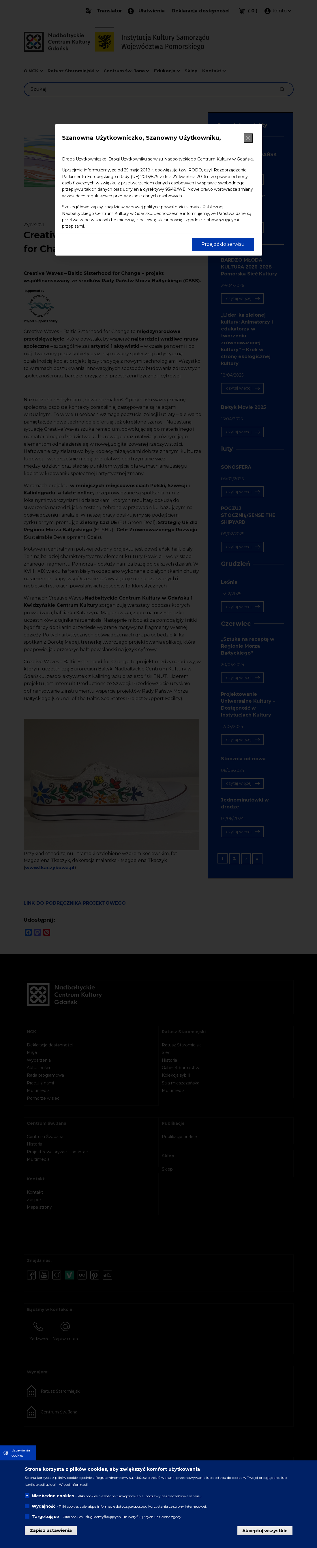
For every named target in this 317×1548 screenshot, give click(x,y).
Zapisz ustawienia (51, 1530)
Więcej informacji (73, 1484)
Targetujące (45, 1516)
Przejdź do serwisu (223, 244)
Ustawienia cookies (21, 1453)
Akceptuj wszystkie (265, 1530)
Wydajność (43, 1506)
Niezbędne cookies (53, 1495)
